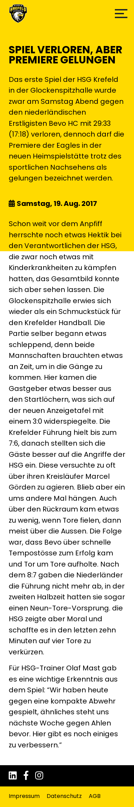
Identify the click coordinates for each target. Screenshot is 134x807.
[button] (121, 13)
